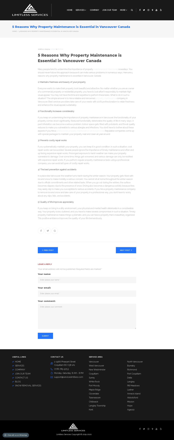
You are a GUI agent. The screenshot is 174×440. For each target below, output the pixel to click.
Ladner (130, 389)
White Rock (94, 381)
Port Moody (94, 385)
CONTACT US (21, 377)
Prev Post (49, 250)
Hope (129, 405)
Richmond (132, 369)
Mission (130, 401)
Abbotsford (132, 397)
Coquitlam (93, 374)
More (122, 10)
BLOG (18, 381)
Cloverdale (94, 393)
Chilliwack (93, 401)
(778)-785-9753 (61, 369)
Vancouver (94, 361)
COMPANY (94, 10)
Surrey (92, 377)
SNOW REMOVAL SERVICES (28, 385)
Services (80, 10)
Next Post (125, 250)
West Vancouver (96, 365)
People (60, 49)
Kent (91, 409)
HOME (18, 361)
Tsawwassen (95, 397)
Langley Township (97, 405)
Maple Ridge (94, 389)
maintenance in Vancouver (106, 69)
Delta (129, 377)
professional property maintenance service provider (80, 131)
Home (69, 10)
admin (52, 49)
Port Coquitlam (134, 374)
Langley (131, 381)
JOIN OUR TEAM (109, 10)
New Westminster (97, 369)
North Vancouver (135, 361)
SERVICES (19, 365)
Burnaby (131, 365)
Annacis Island (133, 393)
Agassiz (131, 409)
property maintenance (106, 98)
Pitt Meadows (133, 385)
